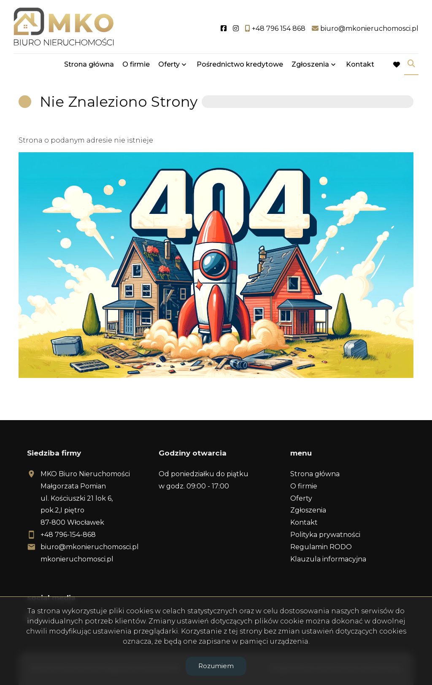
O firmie (136, 64)
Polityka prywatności (325, 535)
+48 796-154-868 (68, 535)
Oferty (169, 64)
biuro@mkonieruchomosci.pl (89, 547)
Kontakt (360, 64)
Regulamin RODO (321, 547)
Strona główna (89, 64)
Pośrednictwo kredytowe (240, 64)
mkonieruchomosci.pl (76, 559)
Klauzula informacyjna (328, 559)
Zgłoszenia (310, 64)
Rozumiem (216, 666)
